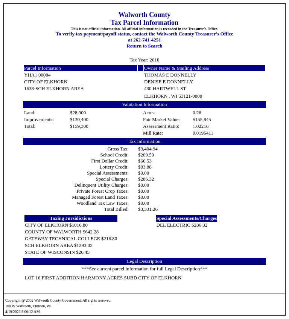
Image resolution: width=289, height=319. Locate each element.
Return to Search (144, 46)
